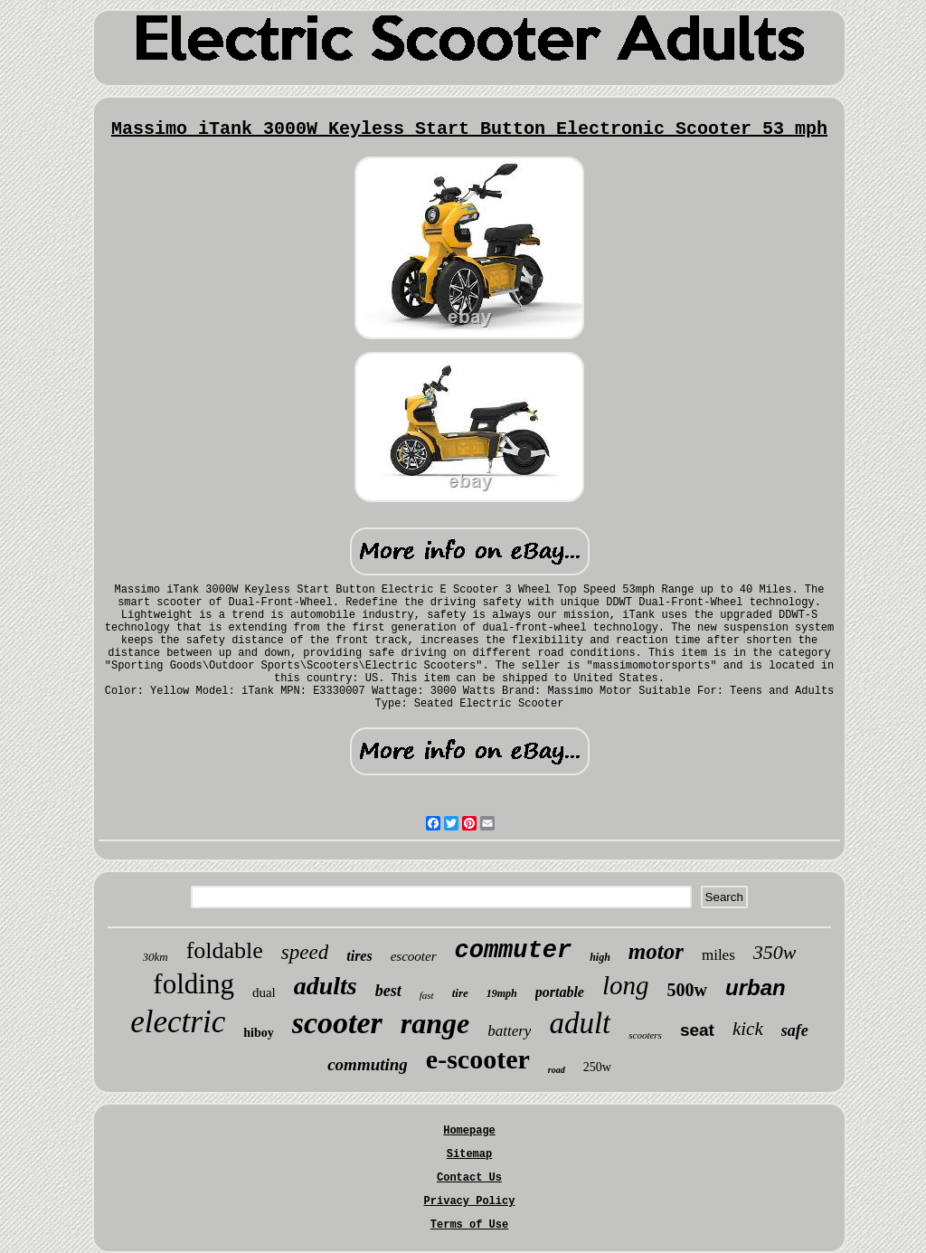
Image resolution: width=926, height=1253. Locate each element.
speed (304, 952)
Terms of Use (469, 1225)
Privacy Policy (469, 1201)
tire (460, 993)
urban (755, 987)
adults (325, 986)
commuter (513, 950)
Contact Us (469, 1178)
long (625, 985)
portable (559, 992)
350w (775, 952)
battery (509, 1030)
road (556, 1070)
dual (264, 992)
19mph (502, 993)
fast (427, 995)
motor (656, 951)
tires (359, 955)
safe (794, 1030)
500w (687, 990)
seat (697, 1029)
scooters (645, 1035)
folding (193, 984)
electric (177, 1021)
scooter (337, 1022)
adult (579, 1023)
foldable (224, 950)
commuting (367, 1064)
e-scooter (478, 1059)
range (435, 1023)
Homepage (469, 1131)
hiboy (258, 1032)
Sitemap (469, 1154)
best (388, 991)
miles (718, 954)
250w (597, 1067)
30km (155, 956)
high (600, 957)
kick (747, 1028)
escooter (414, 956)
